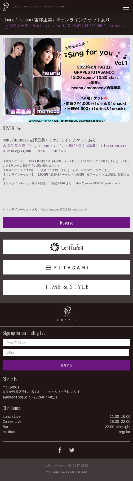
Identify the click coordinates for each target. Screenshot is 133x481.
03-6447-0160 (17, 397)
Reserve (66, 222)
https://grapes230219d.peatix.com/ (64, 209)
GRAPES (6, 6)
